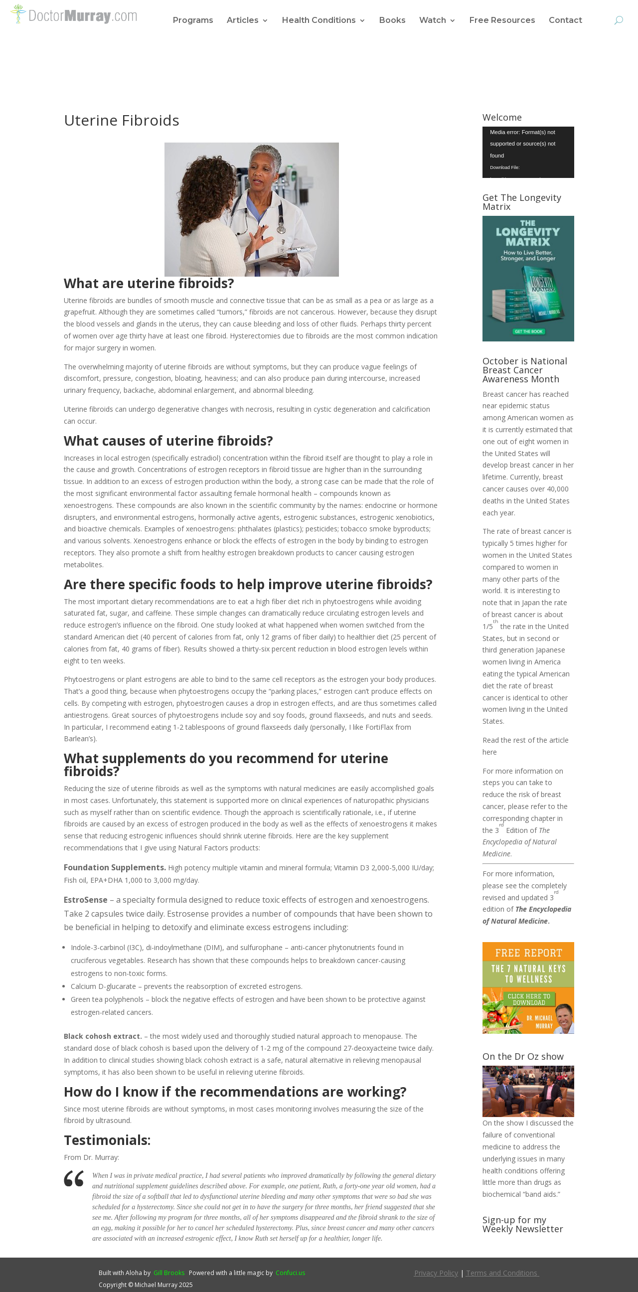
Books (392, 21)
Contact (565, 21)
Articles (243, 21)
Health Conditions (319, 21)
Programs (193, 21)
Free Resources (502, 21)
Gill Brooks (169, 1273)
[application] (528, 152)
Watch (432, 21)
